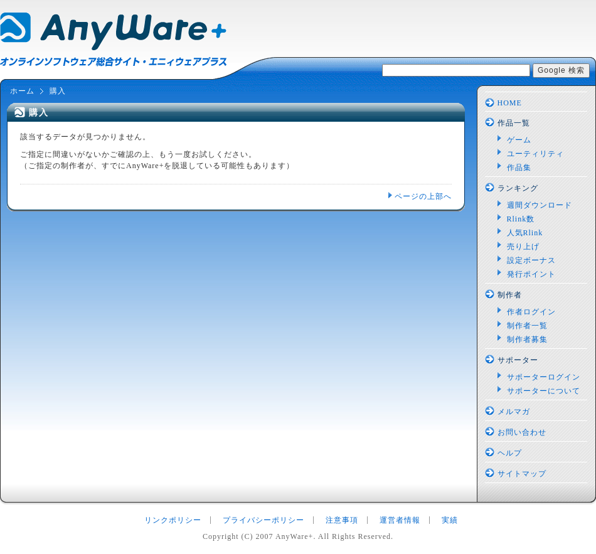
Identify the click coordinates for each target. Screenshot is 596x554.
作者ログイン (531, 311)
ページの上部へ (423, 196)
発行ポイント (531, 274)
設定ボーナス (531, 260)
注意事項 (342, 520)
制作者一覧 (527, 325)
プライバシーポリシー (263, 520)
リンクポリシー (172, 520)
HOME (510, 103)
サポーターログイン (543, 377)
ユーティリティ (535, 153)
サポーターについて (543, 390)
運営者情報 (400, 520)
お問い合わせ (522, 432)
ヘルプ (510, 453)
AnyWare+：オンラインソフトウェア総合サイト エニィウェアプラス (113, 40)
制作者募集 (527, 339)
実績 (450, 520)
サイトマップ (522, 473)
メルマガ (514, 411)
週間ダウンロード (539, 205)
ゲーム (519, 140)
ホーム (22, 91)
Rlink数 (521, 219)
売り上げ (523, 246)
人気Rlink (525, 232)
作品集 (519, 167)
